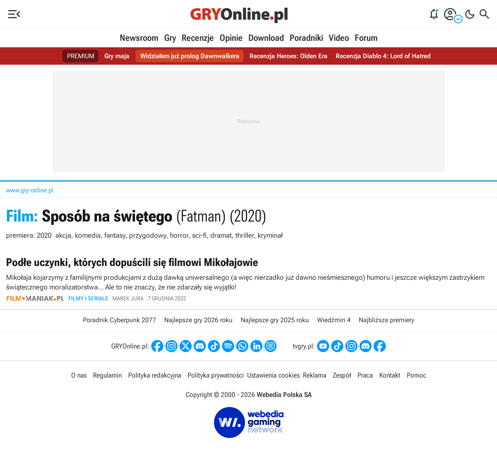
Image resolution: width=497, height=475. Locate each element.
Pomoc (416, 375)
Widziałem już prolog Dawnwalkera (189, 56)
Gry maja (116, 56)
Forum (366, 38)
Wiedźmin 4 (334, 320)
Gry (170, 38)
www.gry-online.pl (29, 190)
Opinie (231, 38)
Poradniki (306, 38)
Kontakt (389, 375)
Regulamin (107, 375)
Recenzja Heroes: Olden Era (289, 56)
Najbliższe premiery (386, 320)
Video (339, 38)
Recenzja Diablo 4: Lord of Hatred (383, 56)
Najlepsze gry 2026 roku (198, 320)
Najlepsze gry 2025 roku (275, 320)
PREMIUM (80, 56)
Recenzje (198, 38)
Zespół (342, 375)
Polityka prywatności (216, 375)
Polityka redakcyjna (154, 375)
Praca (365, 375)
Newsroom (139, 38)
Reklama (314, 375)
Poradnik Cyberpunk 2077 (119, 320)
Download (266, 38)
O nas (79, 375)
